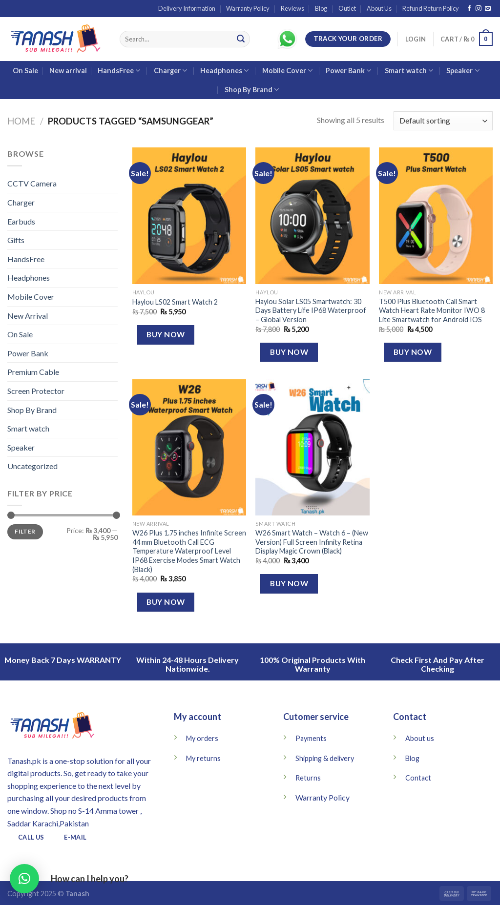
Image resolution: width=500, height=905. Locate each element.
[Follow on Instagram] (478, 8)
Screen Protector (35, 390)
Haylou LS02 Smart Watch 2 (175, 302)
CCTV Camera (32, 183)
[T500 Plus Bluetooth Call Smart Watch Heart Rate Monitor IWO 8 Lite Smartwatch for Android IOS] (436, 215)
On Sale (25, 70)
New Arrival (27, 315)
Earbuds (21, 221)
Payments (311, 738)
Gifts (15, 240)
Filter (25, 531)
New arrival (68, 70)
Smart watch (409, 70)
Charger (170, 70)
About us (419, 738)
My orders (202, 738)
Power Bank (348, 70)
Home (21, 121)
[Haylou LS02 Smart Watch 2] (189, 215)
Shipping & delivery (324, 758)
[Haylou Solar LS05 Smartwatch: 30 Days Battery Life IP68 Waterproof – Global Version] (312, 215)
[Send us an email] (488, 8)
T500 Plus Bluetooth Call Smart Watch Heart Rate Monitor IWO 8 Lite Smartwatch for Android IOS (432, 310)
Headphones (224, 70)
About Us (379, 8)
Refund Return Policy (430, 8)
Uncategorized (32, 466)
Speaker (462, 70)
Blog (321, 8)
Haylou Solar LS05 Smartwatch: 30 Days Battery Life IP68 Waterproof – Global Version (310, 310)
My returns (203, 758)
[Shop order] (443, 120)
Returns (308, 778)
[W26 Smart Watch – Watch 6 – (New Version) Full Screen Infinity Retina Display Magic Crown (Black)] (312, 447)
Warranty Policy (248, 8)
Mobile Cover (287, 70)
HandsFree (119, 70)
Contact (418, 778)
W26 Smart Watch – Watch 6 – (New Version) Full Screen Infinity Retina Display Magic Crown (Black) (311, 542)
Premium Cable (33, 371)
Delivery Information (186, 8)
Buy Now (165, 334)
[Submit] (240, 39)
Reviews (292, 8)
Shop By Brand (252, 89)
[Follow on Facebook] (469, 8)
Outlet (347, 8)
